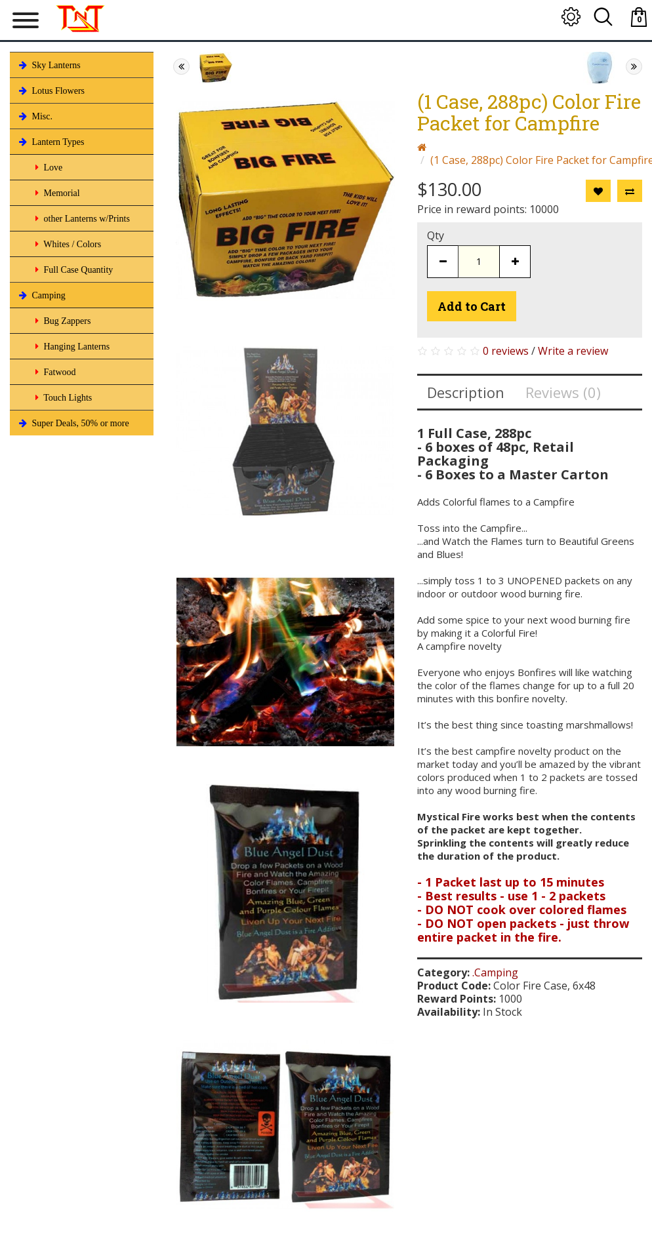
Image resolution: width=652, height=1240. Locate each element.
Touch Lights (62, 397)
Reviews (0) (563, 392)
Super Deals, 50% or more (72, 423)
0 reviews (506, 351)
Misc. (34, 116)
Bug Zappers (62, 320)
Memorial (56, 193)
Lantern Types (50, 141)
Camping (41, 295)
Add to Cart (472, 306)
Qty (435, 235)
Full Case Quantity (73, 269)
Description (465, 392)
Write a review (573, 351)
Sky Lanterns (48, 65)
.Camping (495, 972)
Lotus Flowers (50, 90)
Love (47, 167)
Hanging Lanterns (71, 346)
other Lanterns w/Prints (81, 218)
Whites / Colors (67, 244)
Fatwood (54, 372)
